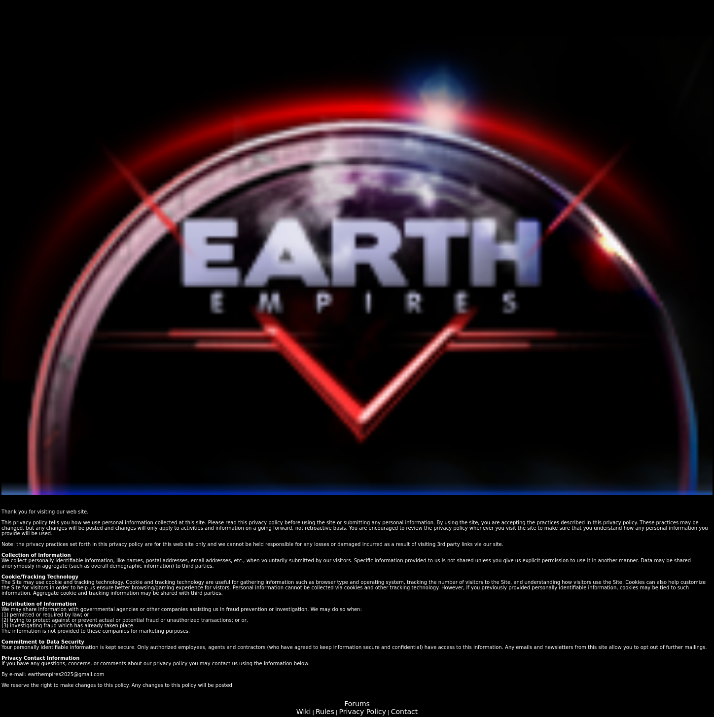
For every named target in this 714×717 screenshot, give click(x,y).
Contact (404, 712)
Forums (357, 704)
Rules (325, 712)
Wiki (303, 712)
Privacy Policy (362, 712)
